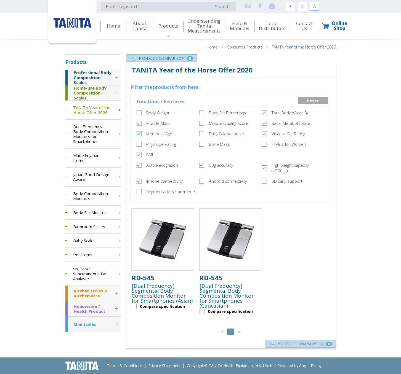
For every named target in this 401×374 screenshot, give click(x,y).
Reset (313, 100)
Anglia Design (311, 365)
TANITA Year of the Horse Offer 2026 (304, 47)
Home (211, 47)
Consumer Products (245, 47)
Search (222, 6)
